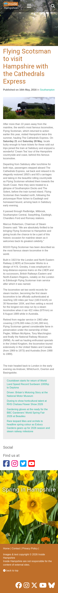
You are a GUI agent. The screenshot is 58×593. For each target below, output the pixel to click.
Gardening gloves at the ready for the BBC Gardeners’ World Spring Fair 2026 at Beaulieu (27, 413)
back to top (10, 570)
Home (6, 548)
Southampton (47, 89)
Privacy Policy (30, 548)
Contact (16, 548)
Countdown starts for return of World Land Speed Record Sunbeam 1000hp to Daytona (28, 384)
